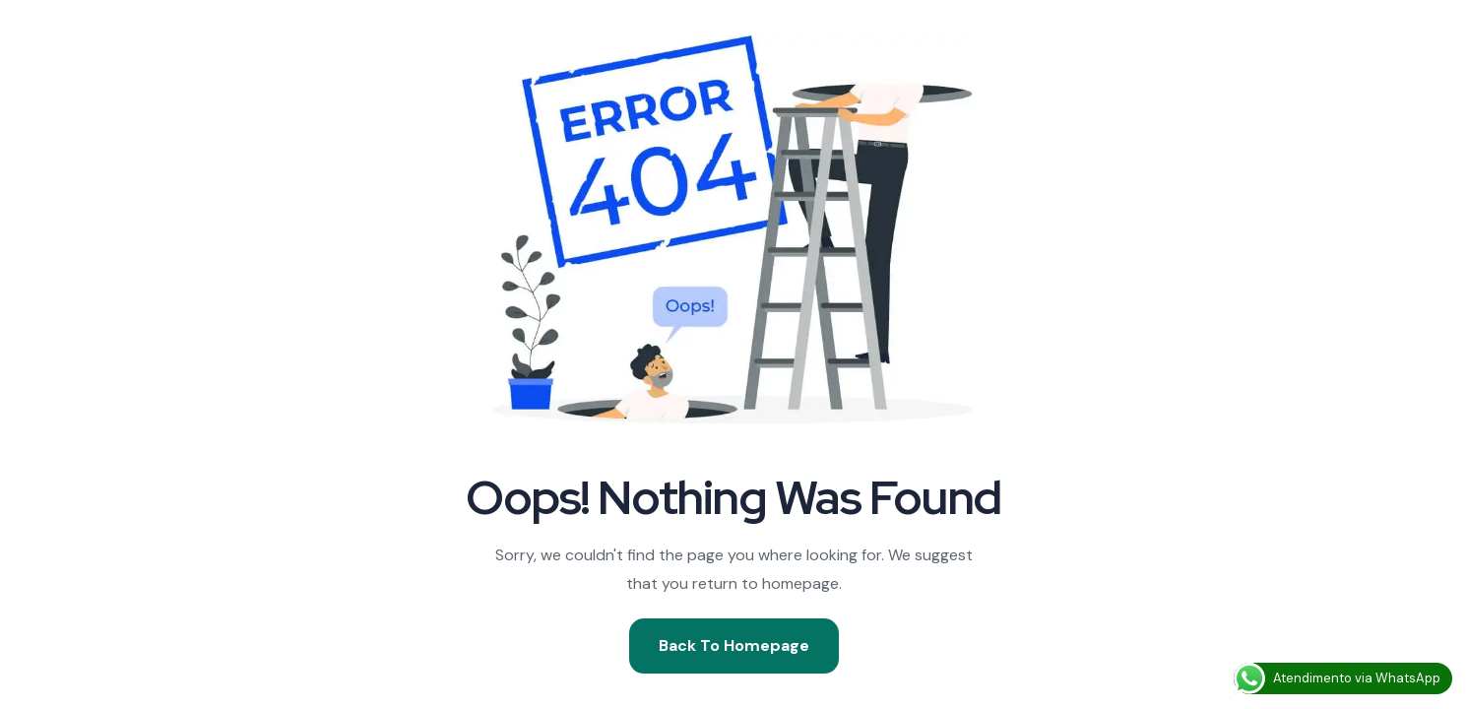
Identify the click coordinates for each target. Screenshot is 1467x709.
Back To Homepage (734, 645)
